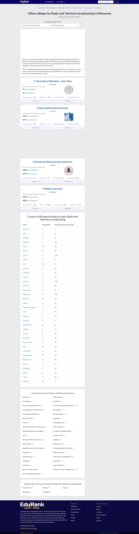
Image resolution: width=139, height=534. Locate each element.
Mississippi (26, 294)
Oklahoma (26, 272)
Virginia (25, 303)
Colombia (99, 512)
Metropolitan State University (52, 108)
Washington (26, 368)
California (26, 381)
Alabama (25, 316)
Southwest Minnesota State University (52, 162)
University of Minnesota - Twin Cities (53, 81)
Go (82, 25)
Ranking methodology (28, 528)
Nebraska (26, 242)
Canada (98, 506)
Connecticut (26, 351)
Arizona (25, 364)
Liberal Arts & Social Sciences (47, 8)
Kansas (25, 255)
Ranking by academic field (53, 22)
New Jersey (26, 338)
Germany (99, 520)
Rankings (69, 101)
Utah (24, 312)
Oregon (25, 372)
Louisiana (26, 329)
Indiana (25, 259)
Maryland (26, 320)
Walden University (53, 188)
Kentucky (26, 268)
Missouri (25, 251)
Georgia (25, 333)
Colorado (26, 277)
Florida (25, 377)
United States (88, 8)
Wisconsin (26, 229)
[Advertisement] (35, 44)
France (98, 518)
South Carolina (27, 342)
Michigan (26, 238)
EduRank (78, 17)
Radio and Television (64, 8)
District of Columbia (29, 307)
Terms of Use (104, 533)
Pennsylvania (27, 290)
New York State (75, 509)
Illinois (25, 246)
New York (26, 299)
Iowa (24, 233)
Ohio (24, 264)
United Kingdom (101, 515)
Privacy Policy (114, 533)
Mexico (98, 509)
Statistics (36, 101)
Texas (24, 346)
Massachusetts (27, 355)
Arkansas (26, 281)
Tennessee (26, 285)
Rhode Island (27, 359)
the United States (31, 89)
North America (77, 8)
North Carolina (27, 325)
